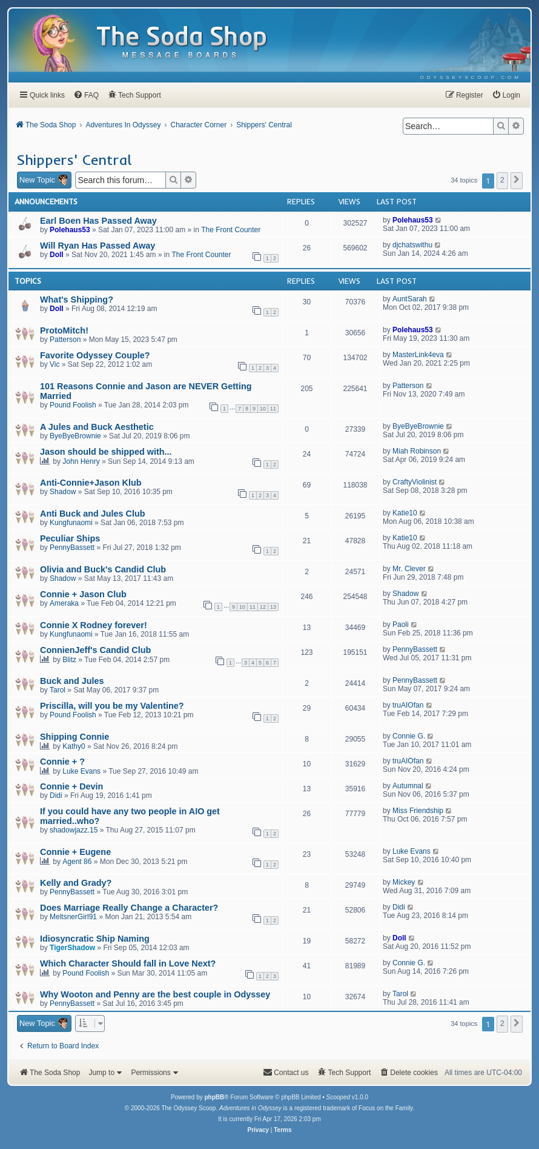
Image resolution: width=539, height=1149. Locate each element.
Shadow (63, 491)
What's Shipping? (76, 299)
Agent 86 (76, 861)
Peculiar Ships (70, 538)
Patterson (65, 339)
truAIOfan (407, 705)
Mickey (403, 882)
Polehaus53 (70, 230)
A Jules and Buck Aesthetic (97, 427)
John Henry (80, 461)
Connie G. (408, 736)
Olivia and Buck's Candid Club (103, 569)
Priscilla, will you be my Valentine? (112, 706)
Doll (57, 254)
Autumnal (407, 786)
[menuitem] (470, 77)
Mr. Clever (409, 568)
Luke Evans (81, 771)
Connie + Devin (71, 786)
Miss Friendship (417, 810)
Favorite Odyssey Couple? (95, 355)
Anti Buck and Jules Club (92, 513)
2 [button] (502, 179)
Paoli (400, 624)
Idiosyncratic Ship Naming (95, 938)
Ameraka (64, 603)
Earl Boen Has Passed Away (98, 221)
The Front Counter (230, 230)
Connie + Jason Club (83, 594)
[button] (517, 180)
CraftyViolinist (414, 482)
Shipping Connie (74, 737)
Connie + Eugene (75, 852)
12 (263, 607)
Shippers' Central (74, 159)
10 (263, 409)
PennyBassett (72, 547)
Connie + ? (62, 761)
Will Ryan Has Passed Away (97, 245)
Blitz (69, 659)
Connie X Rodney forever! (93, 625)
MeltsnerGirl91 (73, 917)
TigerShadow (72, 947)
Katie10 (404, 513)
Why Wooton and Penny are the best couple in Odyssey (155, 994)
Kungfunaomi (71, 522)
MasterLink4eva (418, 354)
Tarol (57, 690)
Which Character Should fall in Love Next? (128, 963)
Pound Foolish (73, 405)
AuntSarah (409, 299)
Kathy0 (73, 746)
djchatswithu (412, 245)
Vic (54, 364)
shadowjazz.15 (74, 830)
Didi (56, 795)
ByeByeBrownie (75, 436)
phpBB (214, 1097)
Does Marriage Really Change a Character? (129, 908)
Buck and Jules (72, 681)
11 (273, 409)
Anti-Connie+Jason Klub (91, 482)
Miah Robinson (416, 451)
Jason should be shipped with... (105, 452)
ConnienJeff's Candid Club (95, 650)
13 (273, 607)
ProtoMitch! (64, 330)
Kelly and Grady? (75, 883)
